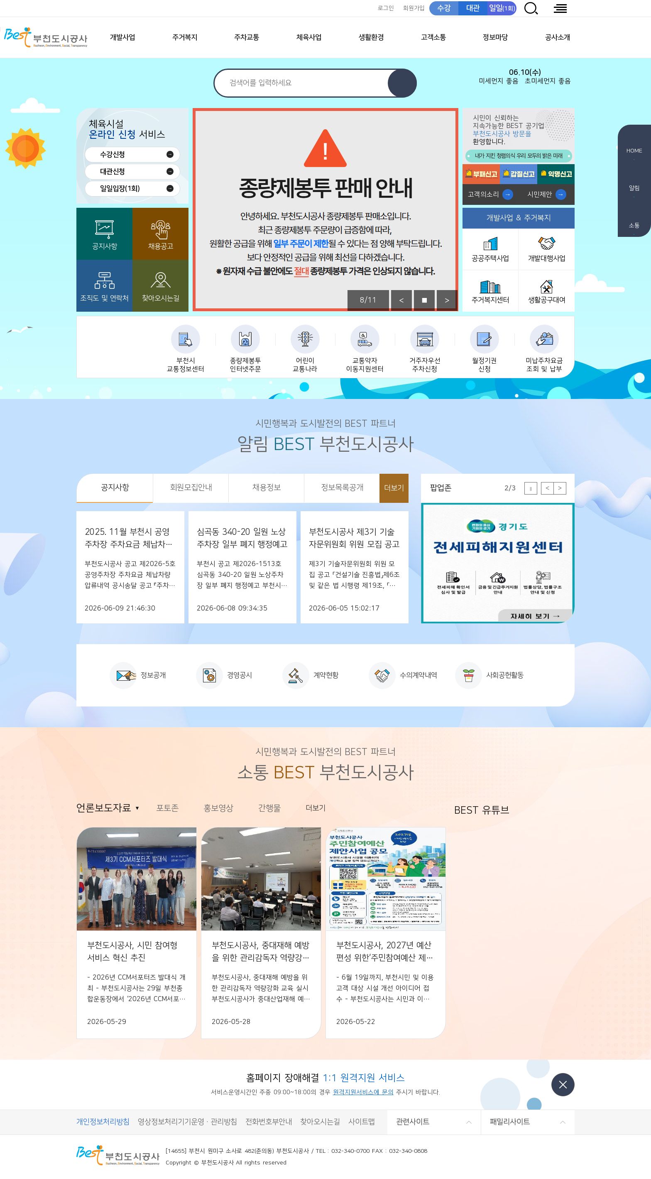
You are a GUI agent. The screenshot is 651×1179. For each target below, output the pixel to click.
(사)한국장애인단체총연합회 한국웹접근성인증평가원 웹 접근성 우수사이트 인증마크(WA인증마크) (511, 1157)
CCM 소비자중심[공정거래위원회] (553, 1157)
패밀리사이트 (510, 1122)
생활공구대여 (546, 300)
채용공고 (160, 246)
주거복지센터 (490, 300)
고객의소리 (483, 194)
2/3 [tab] (510, 488)
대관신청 (112, 171)
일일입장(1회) (120, 188)
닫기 (563, 1084)
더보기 (394, 488)
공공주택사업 (490, 258)
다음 (447, 300)
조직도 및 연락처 (104, 298)
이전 (401, 300)
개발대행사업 (546, 258)
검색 (402, 83)
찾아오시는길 (160, 298)
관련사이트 (412, 1122)
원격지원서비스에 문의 (363, 1092)
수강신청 (112, 154)
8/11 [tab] (368, 300)
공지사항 (104, 246)
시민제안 (539, 194)
